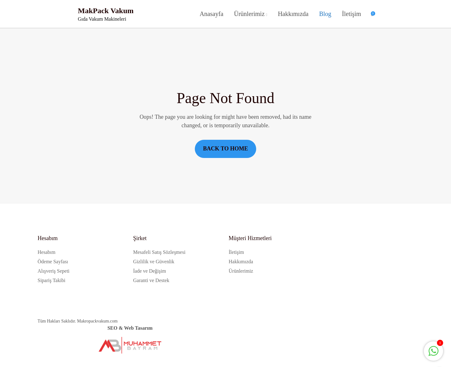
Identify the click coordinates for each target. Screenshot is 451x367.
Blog (325, 13)
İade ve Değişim (149, 271)
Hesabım (46, 252)
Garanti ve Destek (151, 280)
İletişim (351, 13)
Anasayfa (211, 13)
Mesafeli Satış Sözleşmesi (159, 252)
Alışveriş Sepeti (54, 271)
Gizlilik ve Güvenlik (153, 261)
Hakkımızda (293, 13)
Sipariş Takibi (51, 280)
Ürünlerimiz (249, 13)
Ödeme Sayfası (53, 261)
